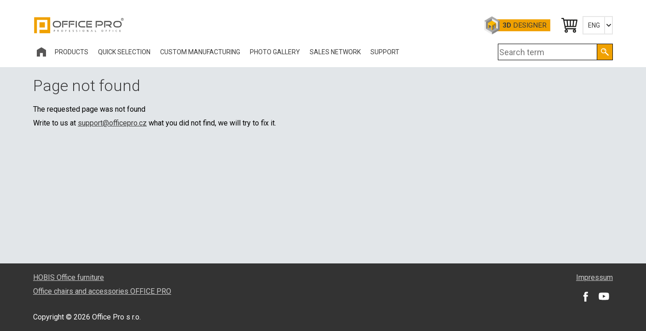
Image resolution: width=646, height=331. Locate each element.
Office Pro (79, 25)
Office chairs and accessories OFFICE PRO (102, 291)
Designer (524, 25)
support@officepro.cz (112, 123)
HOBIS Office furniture (68, 277)
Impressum (594, 277)
